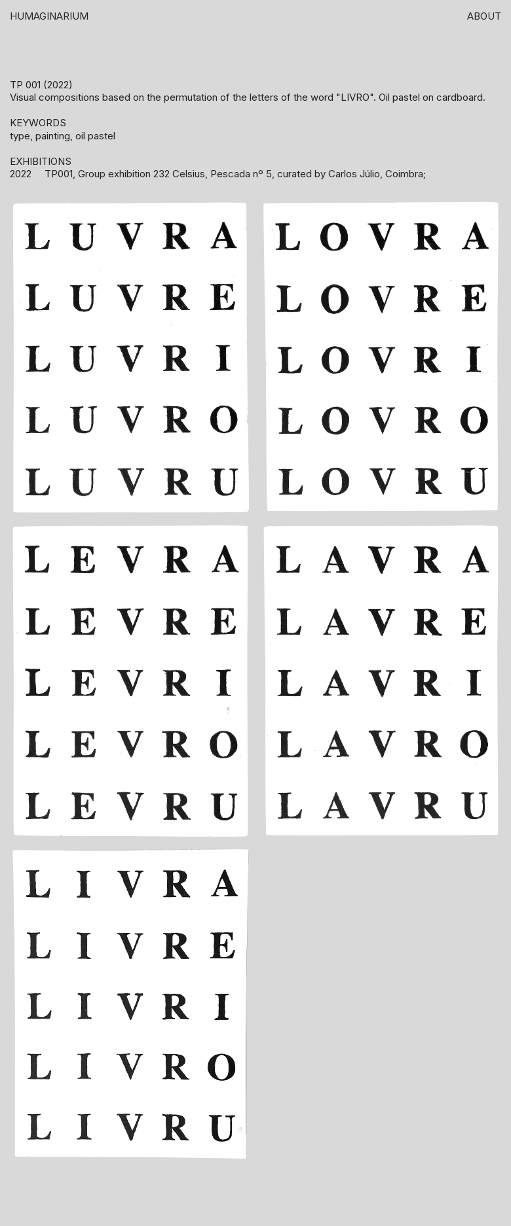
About (484, 16)
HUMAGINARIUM (49, 16)
